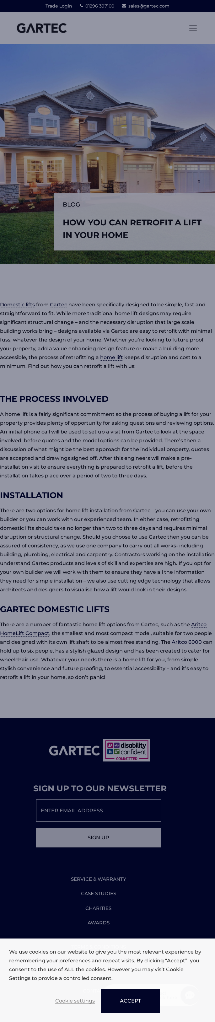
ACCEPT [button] (130, 1001)
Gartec (58, 305)
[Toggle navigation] (193, 28)
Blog (71, 204)
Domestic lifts (17, 305)
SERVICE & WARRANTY (98, 879)
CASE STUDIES (98, 893)
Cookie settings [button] (75, 1001)
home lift (111, 357)
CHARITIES (98, 908)
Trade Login (59, 6)
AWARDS (99, 923)
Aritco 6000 (187, 642)
